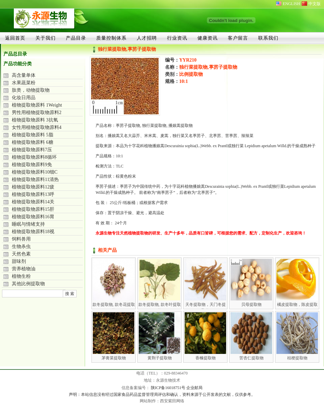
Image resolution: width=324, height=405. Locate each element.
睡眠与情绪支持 (28, 224)
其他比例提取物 (28, 283)
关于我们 (45, 38)
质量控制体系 (111, 38)
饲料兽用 (21, 239)
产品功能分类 (17, 63)
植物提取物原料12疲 (33, 186)
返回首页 (15, 38)
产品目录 (76, 38)
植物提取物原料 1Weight (37, 105)
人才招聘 (147, 38)
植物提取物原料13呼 (33, 194)
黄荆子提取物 (159, 358)
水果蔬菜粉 (23, 82)
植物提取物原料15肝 (33, 209)
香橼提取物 (205, 358)
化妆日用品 (23, 97)
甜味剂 (19, 261)
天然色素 (21, 253)
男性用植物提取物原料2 (36, 112)
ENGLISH (291, 3)
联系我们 (268, 38)
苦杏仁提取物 (251, 358)
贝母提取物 (251, 304)
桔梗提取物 (297, 358)
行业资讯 (177, 38)
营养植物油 (23, 268)
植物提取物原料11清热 (35, 179)
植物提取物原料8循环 (34, 157)
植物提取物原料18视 (33, 231)
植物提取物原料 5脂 (32, 134)
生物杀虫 (21, 246)
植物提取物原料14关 (33, 201)
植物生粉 (21, 276)
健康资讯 (207, 38)
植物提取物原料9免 (32, 164)
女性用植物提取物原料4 (36, 127)
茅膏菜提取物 (114, 358)
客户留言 (238, 38)
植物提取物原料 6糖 (32, 142)
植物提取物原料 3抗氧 (35, 119)
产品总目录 (15, 54)
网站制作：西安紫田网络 (162, 401)
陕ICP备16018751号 (169, 387)
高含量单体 (23, 75)
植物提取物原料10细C (34, 172)
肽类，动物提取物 (31, 90)
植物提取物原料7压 (32, 149)
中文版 (314, 3)
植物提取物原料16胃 (33, 216)
